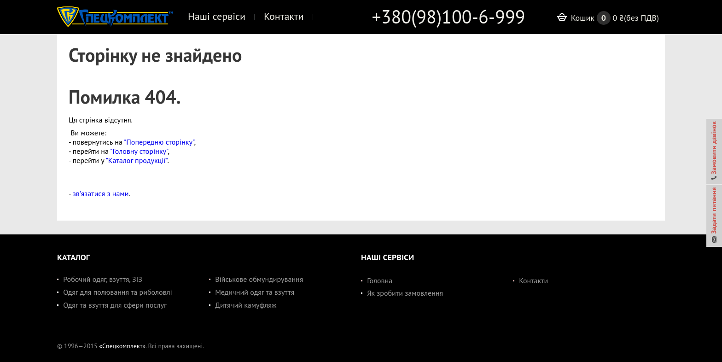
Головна (379, 280)
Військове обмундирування (259, 279)
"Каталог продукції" (136, 160)
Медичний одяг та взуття (254, 292)
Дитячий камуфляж (245, 304)
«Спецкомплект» (122, 346)
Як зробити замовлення (405, 293)
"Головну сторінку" (139, 151)
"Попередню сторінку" (159, 141)
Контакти (533, 280)
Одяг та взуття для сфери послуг (115, 304)
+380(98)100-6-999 (448, 17)
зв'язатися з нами (101, 193)
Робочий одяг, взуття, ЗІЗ (102, 279)
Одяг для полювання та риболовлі (117, 292)
